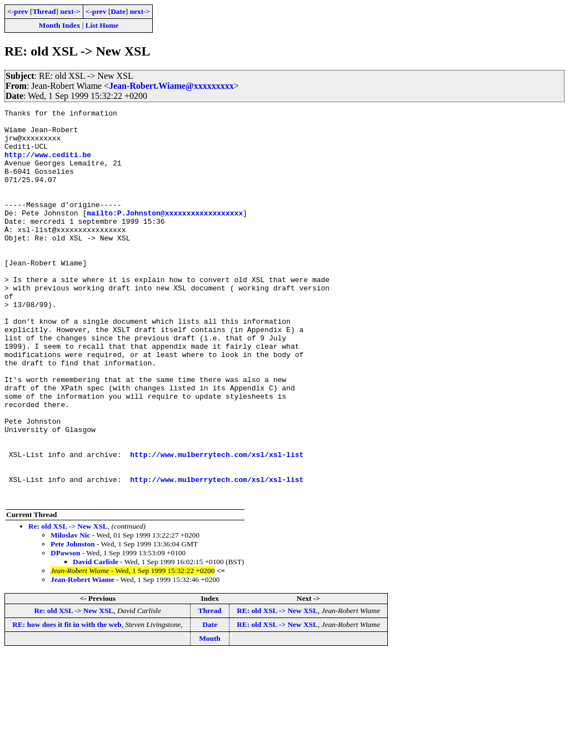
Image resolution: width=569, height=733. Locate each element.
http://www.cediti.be (47, 164)
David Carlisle (95, 640)
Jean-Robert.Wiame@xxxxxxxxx (171, 86)
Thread (44, 11)
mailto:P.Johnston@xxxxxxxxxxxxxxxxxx (165, 234)
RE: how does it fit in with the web (66, 703)
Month (210, 716)
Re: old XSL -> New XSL (68, 604)
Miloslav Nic (70, 613)
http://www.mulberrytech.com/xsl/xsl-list (216, 524)
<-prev (17, 11)
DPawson (65, 631)
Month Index (59, 25)
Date (118, 11)
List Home (102, 25)
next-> (70, 11)
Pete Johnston (73, 622)
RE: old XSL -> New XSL (277, 689)
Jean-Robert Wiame (82, 658)
